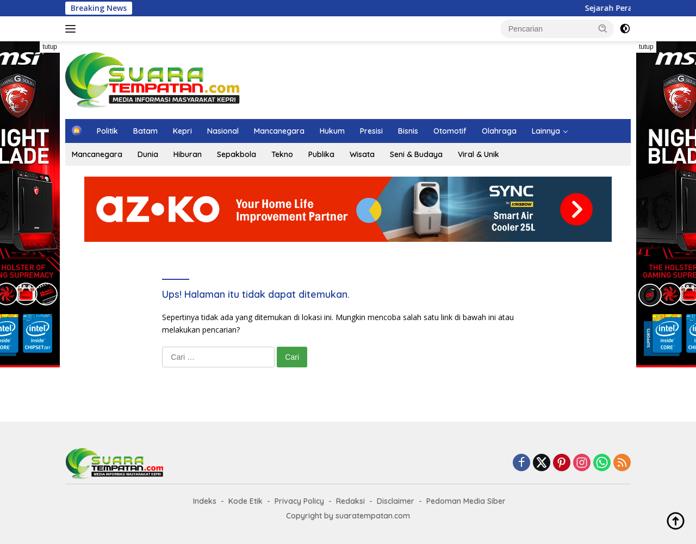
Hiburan (187, 154)
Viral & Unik (478, 154)
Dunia (148, 154)
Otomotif (450, 131)
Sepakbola (236, 154)
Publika (321, 154)
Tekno (282, 154)
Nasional (223, 131)
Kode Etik (245, 501)
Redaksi (350, 501)
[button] (603, 28)
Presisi (371, 131)
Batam (145, 131)
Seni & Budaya (416, 154)
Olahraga (499, 131)
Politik (107, 131)
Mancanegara (279, 131)
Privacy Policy (299, 501)
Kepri (182, 131)
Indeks (204, 501)
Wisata (362, 154)
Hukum (332, 131)
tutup (49, 47)
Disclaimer (395, 501)
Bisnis (408, 131)
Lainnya (546, 131)
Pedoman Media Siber (466, 501)
